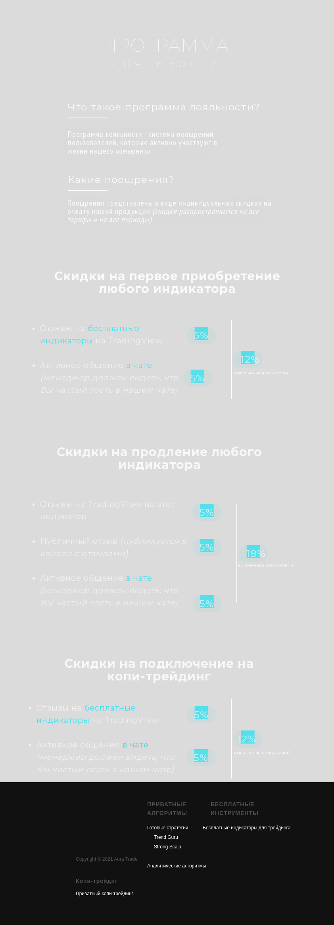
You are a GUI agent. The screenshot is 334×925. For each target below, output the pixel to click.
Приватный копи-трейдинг (104, 893)
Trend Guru (166, 837)
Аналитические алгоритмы (176, 866)
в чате (83, 365)
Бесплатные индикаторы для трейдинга (246, 828)
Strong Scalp (167, 847)
